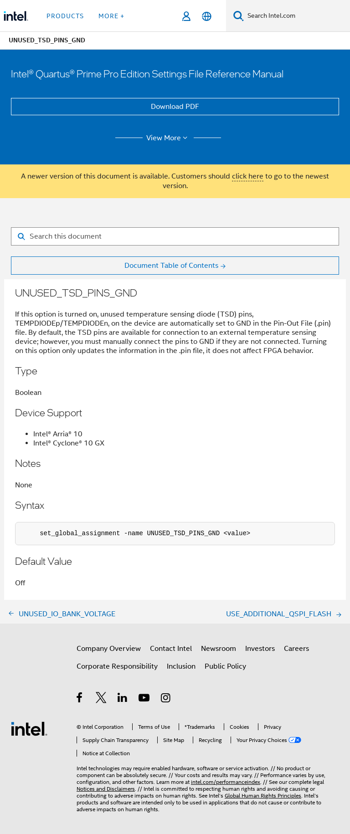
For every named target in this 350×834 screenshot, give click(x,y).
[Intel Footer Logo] (29, 728)
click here (247, 176)
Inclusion (181, 666)
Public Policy (225, 666)
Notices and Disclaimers (106, 788)
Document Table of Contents (171, 265)
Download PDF (175, 106)
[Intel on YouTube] (145, 699)
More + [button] (111, 16)
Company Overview (109, 648)
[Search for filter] (175, 236)
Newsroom (218, 648)
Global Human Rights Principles (263, 795)
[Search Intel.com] (297, 16)
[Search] (238, 15)
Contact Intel (171, 648)
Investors (260, 648)
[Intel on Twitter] (101, 699)
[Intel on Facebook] (80, 699)
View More (168, 138)
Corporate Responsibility (117, 666)
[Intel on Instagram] (166, 699)
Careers (296, 648)
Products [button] (65, 16)
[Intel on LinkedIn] (123, 699)
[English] (207, 16)
